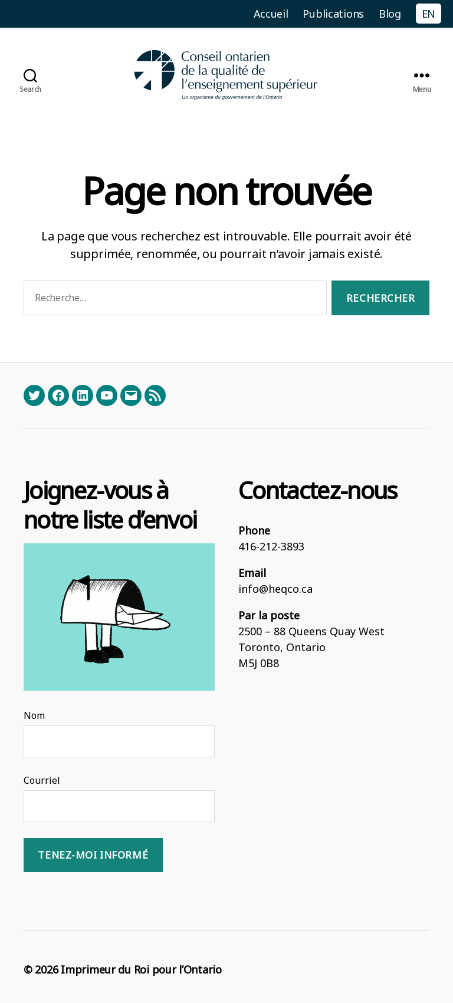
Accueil (271, 13)
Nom (34, 715)
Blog (390, 13)
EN (428, 13)
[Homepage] (226, 75)
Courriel (42, 780)
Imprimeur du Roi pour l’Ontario (141, 969)
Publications (333, 13)
